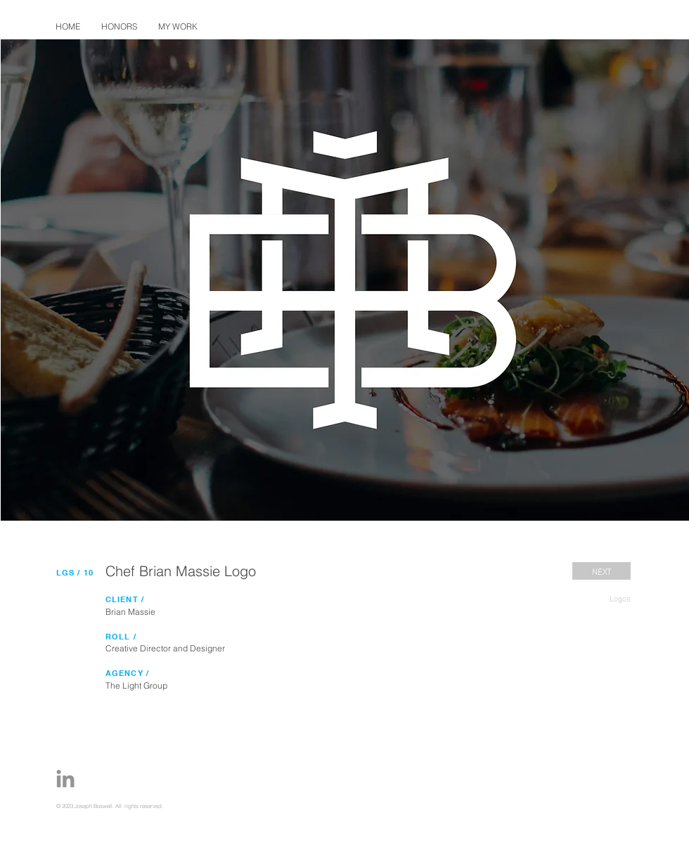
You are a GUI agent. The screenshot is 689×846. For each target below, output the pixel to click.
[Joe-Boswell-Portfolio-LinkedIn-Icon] (65, 778)
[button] (178, 26)
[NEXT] (601, 571)
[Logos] (601, 597)
